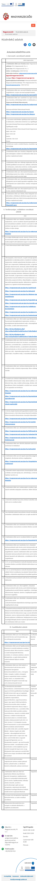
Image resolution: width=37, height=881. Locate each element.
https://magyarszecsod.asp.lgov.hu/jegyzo (20, 112)
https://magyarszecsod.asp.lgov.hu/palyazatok (20, 449)
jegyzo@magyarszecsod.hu (15, 75)
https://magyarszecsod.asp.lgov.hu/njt (17, 642)
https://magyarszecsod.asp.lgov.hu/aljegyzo (20, 114)
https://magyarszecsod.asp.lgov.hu (23, 78)
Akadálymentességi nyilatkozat (18, 879)
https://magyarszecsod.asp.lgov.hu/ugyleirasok (20, 288)
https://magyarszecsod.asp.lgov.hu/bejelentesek (21, 315)
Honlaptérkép (7, 876)
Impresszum (15, 876)
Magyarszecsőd (17, 16)
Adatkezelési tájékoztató (26, 876)
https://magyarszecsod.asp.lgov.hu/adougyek (20, 291)
